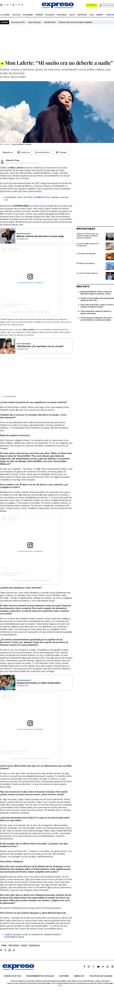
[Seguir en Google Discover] (42, 152)
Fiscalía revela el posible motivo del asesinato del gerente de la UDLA (97, 299)
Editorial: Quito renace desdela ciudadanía (75, 22)
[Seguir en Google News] (23, 152)
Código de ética (12, 976)
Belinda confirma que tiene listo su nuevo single (40, 236)
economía (28, 15)
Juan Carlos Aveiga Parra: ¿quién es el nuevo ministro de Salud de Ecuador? (97, 305)
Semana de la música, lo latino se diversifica (38, 683)
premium (110, 15)
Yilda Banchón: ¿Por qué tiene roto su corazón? (40, 346)
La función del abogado (86, 253)
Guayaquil (62, 15)
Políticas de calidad (101, 976)
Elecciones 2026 (18, 22)
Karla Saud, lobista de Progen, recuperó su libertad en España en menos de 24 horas (96, 292)
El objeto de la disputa (86, 263)
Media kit (79, 976)
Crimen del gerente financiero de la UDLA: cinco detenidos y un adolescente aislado (96, 318)
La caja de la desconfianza (87, 273)
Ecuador (49, 15)
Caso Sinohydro (34, 22)
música (24, 945)
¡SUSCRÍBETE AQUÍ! (14, 937)
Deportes (82, 15)
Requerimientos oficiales (40, 976)
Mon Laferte (14, 945)
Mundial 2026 (49, 22)
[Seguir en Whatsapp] (61, 152)
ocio (91, 15)
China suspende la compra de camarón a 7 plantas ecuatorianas (96, 312)
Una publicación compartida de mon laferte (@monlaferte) (30, 312)
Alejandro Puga (12, 160)
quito (72, 15)
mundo (99, 15)
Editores (64, 976)
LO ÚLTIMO (5, 15)
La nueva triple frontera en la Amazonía (88, 244)
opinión (39, 15)
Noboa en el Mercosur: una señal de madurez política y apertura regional (88, 235)
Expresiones (34, 945)
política (16, 15)
